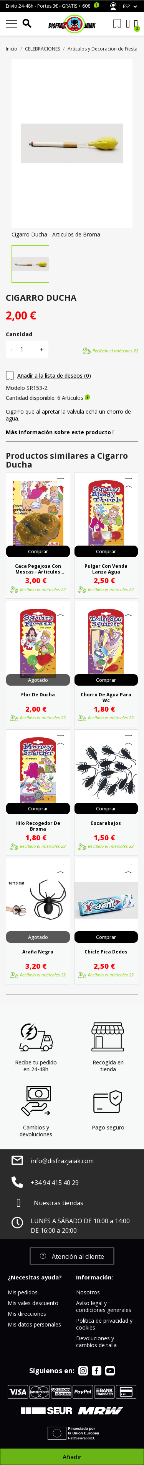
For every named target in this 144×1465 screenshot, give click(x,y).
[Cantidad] (26, 349)
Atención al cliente (113, 6)
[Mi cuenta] (128, 23)
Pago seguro (108, 1127)
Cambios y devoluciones (36, 1131)
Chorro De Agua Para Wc (106, 697)
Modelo (15, 388)
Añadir (72, 1457)
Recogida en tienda (108, 1066)
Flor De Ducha (38, 695)
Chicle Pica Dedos (105, 952)
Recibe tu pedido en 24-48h (36, 1066)
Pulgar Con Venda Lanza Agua (105, 569)
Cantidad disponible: (31, 397)
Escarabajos (106, 823)
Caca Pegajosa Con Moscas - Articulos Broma (38, 569)
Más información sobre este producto (60, 432)
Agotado (38, 679)
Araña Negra (37, 952)
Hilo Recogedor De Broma (37, 826)
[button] (72, 1256)
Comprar (38, 551)
